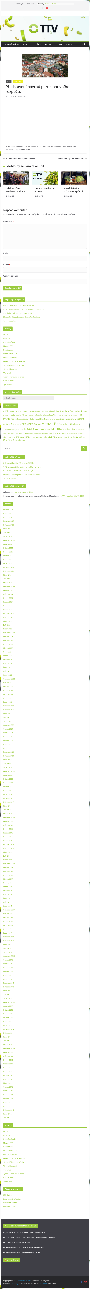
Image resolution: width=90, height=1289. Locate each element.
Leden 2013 (7, 1106)
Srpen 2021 (7, 721)
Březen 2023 (8, 648)
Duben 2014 (8, 1060)
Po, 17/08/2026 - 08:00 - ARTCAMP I (17, 1242)
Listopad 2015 (8, 987)
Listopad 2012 (8, 1110)
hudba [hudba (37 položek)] (12, 415)
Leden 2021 (7, 748)
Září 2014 (7, 1041)
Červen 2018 (8, 867)
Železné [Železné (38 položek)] (22, 440)
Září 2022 (7, 671)
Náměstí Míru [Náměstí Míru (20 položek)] (12, 434)
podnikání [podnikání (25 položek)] (52, 434)
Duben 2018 (8, 875)
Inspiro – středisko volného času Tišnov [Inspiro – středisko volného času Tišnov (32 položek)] (43, 415)
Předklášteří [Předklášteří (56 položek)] (60, 433)
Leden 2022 (7, 702)
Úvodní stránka (12, 44)
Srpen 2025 (7, 536)
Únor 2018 (7, 883)
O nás (25, 44)
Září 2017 (7, 902)
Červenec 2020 (9, 771)
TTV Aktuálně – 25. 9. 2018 (44, 190)
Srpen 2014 (7, 1044)
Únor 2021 (7, 744)
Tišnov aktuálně (51, 4)
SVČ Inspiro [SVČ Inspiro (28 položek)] (20, 437)
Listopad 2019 (8, 802)
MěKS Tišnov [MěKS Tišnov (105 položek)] (33, 424)
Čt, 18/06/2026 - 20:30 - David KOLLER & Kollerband (23, 1247)
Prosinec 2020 (8, 752)
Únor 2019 (7, 837)
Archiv (48, 44)
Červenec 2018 (9, 864)
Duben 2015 (8, 1014)
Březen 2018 (8, 879)
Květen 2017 (8, 917)
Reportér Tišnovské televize (14, 361)
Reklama (58, 44)
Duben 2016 (8, 967)
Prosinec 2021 (8, 706)
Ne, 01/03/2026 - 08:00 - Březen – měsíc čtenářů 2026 (24, 1233)
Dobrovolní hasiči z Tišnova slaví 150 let (18, 305)
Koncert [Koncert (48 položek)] (14, 419)
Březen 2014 (8, 1064)
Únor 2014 (7, 1068)
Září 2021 (7, 717)
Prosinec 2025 (8, 521)
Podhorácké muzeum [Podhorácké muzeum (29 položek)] (40, 434)
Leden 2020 (7, 794)
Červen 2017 (8, 914)
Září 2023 (7, 625)
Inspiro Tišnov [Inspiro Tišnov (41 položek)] (21, 415)
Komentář (8, 221)
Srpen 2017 (7, 906)
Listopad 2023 (8, 617)
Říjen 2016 (7, 944)
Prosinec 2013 (8, 1075)
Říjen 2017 (7, 898)
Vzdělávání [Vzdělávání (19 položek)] (39, 437)
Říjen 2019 (7, 806)
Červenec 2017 (9, 910)
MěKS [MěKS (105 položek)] (22, 424)
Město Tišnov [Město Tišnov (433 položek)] (51, 423)
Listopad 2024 (8, 571)
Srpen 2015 (7, 998)
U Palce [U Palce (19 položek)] (33, 437)
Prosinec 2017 (8, 890)
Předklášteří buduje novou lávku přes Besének (21, 317)
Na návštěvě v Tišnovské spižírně (73, 190)
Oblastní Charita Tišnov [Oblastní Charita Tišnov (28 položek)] (24, 434)
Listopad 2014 (8, 1033)
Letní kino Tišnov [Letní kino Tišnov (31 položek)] (42, 419)
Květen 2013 (8, 1091)
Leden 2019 (7, 840)
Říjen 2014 (7, 1037)
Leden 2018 (7, 887)
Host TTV (6, 338)
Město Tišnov (13, 1260)
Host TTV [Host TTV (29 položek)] (6, 415)
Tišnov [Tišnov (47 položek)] (27, 437)
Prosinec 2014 (8, 1029)
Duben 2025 (8, 552)
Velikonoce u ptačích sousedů (72, 158)
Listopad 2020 (8, 756)
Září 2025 (7, 532)
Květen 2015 (8, 1010)
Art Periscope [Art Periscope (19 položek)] (17, 411)
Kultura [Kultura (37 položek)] (33, 419)
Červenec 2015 (9, 1002)
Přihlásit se (7, 1195)
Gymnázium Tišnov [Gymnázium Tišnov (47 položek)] (78, 411)
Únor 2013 (7, 1102)
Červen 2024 (8, 590)
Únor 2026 (7, 513)
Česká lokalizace (9, 1206)
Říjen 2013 (7, 1083)
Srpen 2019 (7, 813)
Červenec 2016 (9, 956)
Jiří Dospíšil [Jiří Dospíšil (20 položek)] (74, 415)
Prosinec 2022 (8, 659)
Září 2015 (7, 994)
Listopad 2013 (8, 1079)
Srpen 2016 (7, 952)
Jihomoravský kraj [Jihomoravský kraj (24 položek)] (64, 415)
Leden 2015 (7, 1025)
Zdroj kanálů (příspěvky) (12, 1199)
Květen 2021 (8, 733)
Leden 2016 (7, 979)
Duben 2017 (8, 921)
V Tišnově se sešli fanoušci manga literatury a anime (23, 309)
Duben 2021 (8, 736)
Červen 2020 (8, 775)
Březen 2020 (8, 787)
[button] (29, 44)
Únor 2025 (7, 559)
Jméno (7, 253)
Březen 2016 (8, 971)
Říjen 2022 (7, 667)
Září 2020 (7, 763)
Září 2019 (7, 810)
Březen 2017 (8, 925)
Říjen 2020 (7, 760)
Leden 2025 (7, 563)
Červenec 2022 (9, 679)
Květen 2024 (8, 594)
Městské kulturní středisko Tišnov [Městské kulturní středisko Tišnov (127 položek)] (44, 429)
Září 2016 (7, 948)
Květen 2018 (8, 871)
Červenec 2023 (9, 633)
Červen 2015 (8, 1006)
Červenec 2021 (9, 725)
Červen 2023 (8, 636)
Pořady (38, 44)
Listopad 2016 (8, 941)
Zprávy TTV (7, 384)
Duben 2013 (8, 1094)
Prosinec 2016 (8, 937)
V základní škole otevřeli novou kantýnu (18, 313)
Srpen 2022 (7, 675)
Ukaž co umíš (8, 381)
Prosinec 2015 (8, 983)
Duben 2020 (8, 783)
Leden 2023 (7, 656)
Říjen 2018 (7, 852)
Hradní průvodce (10, 342)
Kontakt (70, 44)
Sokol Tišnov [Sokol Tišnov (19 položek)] (11, 437)
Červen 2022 (8, 683)
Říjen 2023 (7, 621)
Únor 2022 (7, 698)
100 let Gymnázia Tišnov (23, 492)
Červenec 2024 (9, 586)
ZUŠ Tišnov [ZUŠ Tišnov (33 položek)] (53, 437)
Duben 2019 (8, 829)
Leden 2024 (7, 609)
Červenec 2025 (9, 540)
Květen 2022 (8, 686)
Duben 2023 (8, 644)
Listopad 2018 (8, 848)
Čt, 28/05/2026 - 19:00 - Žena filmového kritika (21, 1252)
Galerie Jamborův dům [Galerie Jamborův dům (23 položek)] (41, 411)
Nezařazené (8, 350)
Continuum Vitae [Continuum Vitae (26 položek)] (28, 411)
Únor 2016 (7, 975)
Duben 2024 (8, 598)
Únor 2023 (7, 652)
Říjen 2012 (7, 1114)
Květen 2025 (8, 548)
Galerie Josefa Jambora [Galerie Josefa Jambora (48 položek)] (59, 411)
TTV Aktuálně (18, 81)
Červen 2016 (8, 960)
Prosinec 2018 (8, 844)
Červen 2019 (8, 821)
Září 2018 (7, 856)
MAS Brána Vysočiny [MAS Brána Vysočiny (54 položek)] (65, 418)
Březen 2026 (8, 509)
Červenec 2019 (9, 817)
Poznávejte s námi (10, 354)
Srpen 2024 (7, 583)
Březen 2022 (8, 694)
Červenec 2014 (9, 1048)
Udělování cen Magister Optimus (15, 190)
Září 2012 (7, 1118)
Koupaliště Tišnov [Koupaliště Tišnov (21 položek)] (23, 419)
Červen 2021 (8, 729)
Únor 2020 (7, 790)
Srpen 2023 (7, 629)
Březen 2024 (8, 602)
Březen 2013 (8, 1098)
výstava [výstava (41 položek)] (46, 437)
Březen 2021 (8, 740)
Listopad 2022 (8, 663)
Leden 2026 (7, 517)
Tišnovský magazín (10, 369)
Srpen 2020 (7, 767)
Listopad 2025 (8, 525)
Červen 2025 (8, 544)
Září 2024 (7, 579)
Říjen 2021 (7, 713)
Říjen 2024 (7, 575)
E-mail (6, 264)
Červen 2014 (8, 1052)
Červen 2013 (8, 1087)
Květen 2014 (8, 1056)
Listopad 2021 (8, 710)
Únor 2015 (7, 1021)
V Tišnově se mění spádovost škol (19, 158)
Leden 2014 (7, 1071)
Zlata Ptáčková (21, 97)
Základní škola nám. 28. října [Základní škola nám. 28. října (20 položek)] (66, 437)
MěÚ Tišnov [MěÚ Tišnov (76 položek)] (71, 429)
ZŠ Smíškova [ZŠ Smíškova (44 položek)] (13, 440)
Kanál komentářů (10, 1203)
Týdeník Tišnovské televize (13, 377)
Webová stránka (10, 276)
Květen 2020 (8, 779)
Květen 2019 (8, 825)
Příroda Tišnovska (10, 357)
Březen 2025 (8, 556)
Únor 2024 (7, 606)
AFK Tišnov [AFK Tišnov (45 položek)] (8, 411)
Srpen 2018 (7, 860)
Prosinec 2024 (8, 567)
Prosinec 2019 (8, 798)
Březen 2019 (8, 833)
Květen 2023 (8, 640)
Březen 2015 (8, 1018)
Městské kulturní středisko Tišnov (22, 1225)
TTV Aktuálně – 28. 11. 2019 (73, 496)
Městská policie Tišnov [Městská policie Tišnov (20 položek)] (17, 430)
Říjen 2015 (7, 991)
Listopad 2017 (8, 894)
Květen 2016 (8, 964)
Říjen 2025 (7, 529)
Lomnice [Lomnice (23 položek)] (52, 419)
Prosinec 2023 (8, 613)
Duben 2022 (8, 690)
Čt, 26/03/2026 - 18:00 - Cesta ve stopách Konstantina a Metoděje (29, 1238)
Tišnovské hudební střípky (13, 365)
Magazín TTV (8, 346)
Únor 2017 (7, 929)
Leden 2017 (7, 933)
